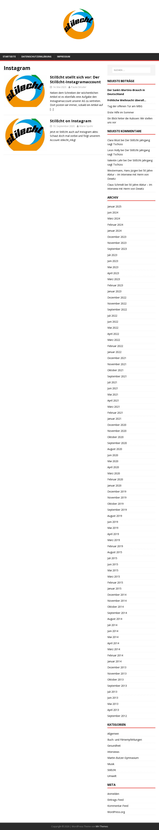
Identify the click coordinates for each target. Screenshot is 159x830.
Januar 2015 (114, 588)
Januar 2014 (114, 661)
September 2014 (117, 613)
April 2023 (113, 273)
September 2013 (117, 685)
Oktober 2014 (115, 606)
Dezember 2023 (116, 237)
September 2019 (117, 509)
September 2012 (117, 716)
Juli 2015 (112, 558)
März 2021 (113, 406)
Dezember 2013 (116, 667)
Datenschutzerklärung (36, 56)
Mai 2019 (112, 528)
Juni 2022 (112, 321)
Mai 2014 (112, 637)
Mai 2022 (112, 327)
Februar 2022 (115, 346)
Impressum (63, 56)
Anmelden (113, 793)
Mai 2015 (112, 570)
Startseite (9, 56)
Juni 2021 (112, 388)
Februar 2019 (115, 546)
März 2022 (113, 340)
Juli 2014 (112, 625)
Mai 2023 (112, 267)
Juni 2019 (112, 522)
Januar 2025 (114, 206)
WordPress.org (116, 812)
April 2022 (113, 334)
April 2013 (113, 710)
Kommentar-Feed (117, 805)
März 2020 (113, 473)
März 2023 (113, 279)
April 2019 (113, 534)
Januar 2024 (114, 230)
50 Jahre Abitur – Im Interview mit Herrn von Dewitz (130, 174)
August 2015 (114, 552)
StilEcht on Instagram (70, 120)
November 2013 (116, 673)
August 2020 (114, 449)
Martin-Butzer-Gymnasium (123, 758)
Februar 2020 (115, 479)
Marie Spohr (86, 126)
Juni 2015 (112, 564)
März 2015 (113, 576)
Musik (110, 764)
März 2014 (113, 649)
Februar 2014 (115, 655)
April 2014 (113, 643)
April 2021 (113, 400)
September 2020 (117, 443)
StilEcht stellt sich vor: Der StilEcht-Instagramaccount (75, 79)
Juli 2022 (112, 315)
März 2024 (113, 218)
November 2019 (116, 497)
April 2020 (113, 467)
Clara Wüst (113, 140)
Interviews (113, 752)
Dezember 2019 (116, 491)
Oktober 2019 (115, 503)
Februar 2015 (115, 582)
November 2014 (116, 600)
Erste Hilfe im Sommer (120, 112)
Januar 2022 (114, 352)
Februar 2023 (115, 285)
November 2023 (116, 243)
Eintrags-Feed (115, 799)
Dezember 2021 (116, 358)
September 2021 (117, 376)
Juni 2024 (112, 212)
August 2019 (114, 516)
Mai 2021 (112, 394)
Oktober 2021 (115, 370)
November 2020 (116, 431)
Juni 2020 (112, 455)
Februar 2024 (115, 224)
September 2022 (117, 309)
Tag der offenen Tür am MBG (124, 106)
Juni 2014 (112, 631)
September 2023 (117, 249)
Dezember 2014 (116, 594)
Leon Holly (113, 150)
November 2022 (116, 303)
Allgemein (113, 733)
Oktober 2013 (115, 679)
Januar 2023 (114, 291)
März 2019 (113, 540)
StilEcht (111, 770)
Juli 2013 (112, 691)
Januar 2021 (114, 418)
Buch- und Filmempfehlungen (124, 739)
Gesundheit (114, 745)
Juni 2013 (112, 697)
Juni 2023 (112, 261)
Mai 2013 (112, 704)
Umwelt (111, 776)
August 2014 (114, 619)
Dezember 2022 (116, 297)
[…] (52, 109)
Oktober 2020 (115, 437)
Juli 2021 (112, 382)
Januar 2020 (114, 485)
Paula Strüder (78, 87)
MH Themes (102, 826)
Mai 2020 (112, 461)
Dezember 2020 (116, 425)
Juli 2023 (112, 255)
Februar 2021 (115, 412)
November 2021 (116, 364)
